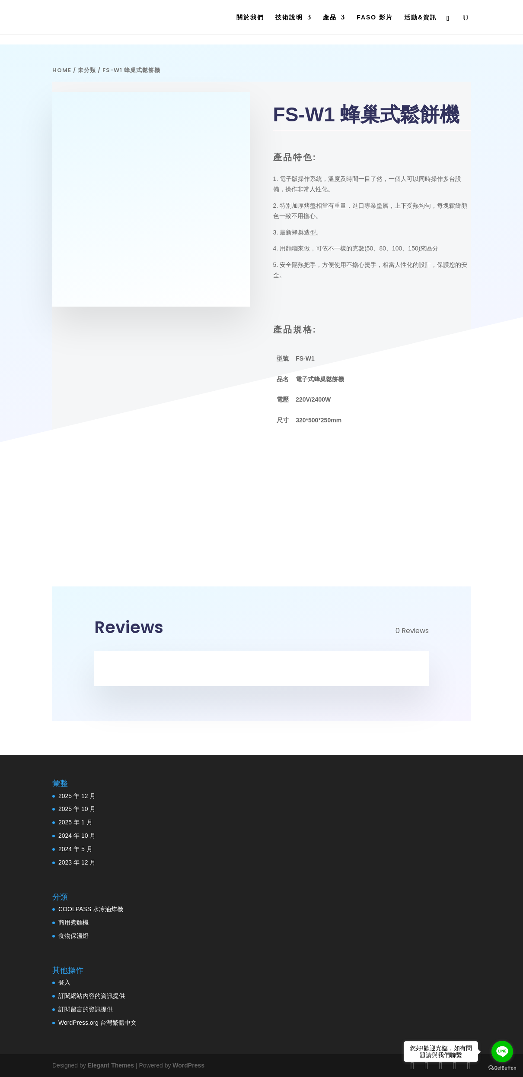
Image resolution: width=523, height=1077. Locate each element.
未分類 (87, 70)
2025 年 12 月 (77, 795)
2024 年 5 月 (75, 849)
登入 (64, 982)
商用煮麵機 (73, 922)
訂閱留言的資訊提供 (85, 1009)
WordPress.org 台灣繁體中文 (97, 1022)
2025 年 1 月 (75, 822)
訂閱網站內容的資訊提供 (91, 995)
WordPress (188, 1065)
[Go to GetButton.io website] (502, 1068)
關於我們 (250, 17)
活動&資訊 (420, 17)
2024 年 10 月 (77, 835)
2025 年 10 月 (77, 808)
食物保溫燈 (73, 935)
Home (61, 70)
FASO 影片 (375, 17)
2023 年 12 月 (77, 862)
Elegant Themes (111, 1065)
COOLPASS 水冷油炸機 (90, 909)
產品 (330, 17)
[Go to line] (502, 1051)
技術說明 (289, 17)
